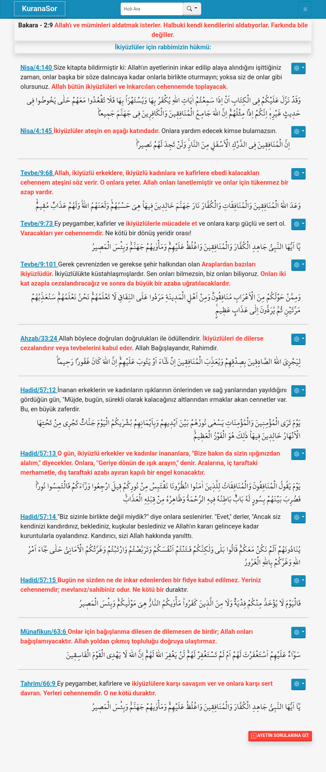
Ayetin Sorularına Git (280, 735)
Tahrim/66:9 (38, 683)
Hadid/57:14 (39, 517)
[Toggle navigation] (305, 8)
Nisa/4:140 (36, 67)
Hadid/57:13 (39, 453)
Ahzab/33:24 (39, 338)
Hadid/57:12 (39, 390)
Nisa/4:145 (36, 131)
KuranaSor (39, 8)
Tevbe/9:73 (37, 223)
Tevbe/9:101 (39, 264)
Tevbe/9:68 (37, 173)
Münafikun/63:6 (44, 631)
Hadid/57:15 (39, 580)
